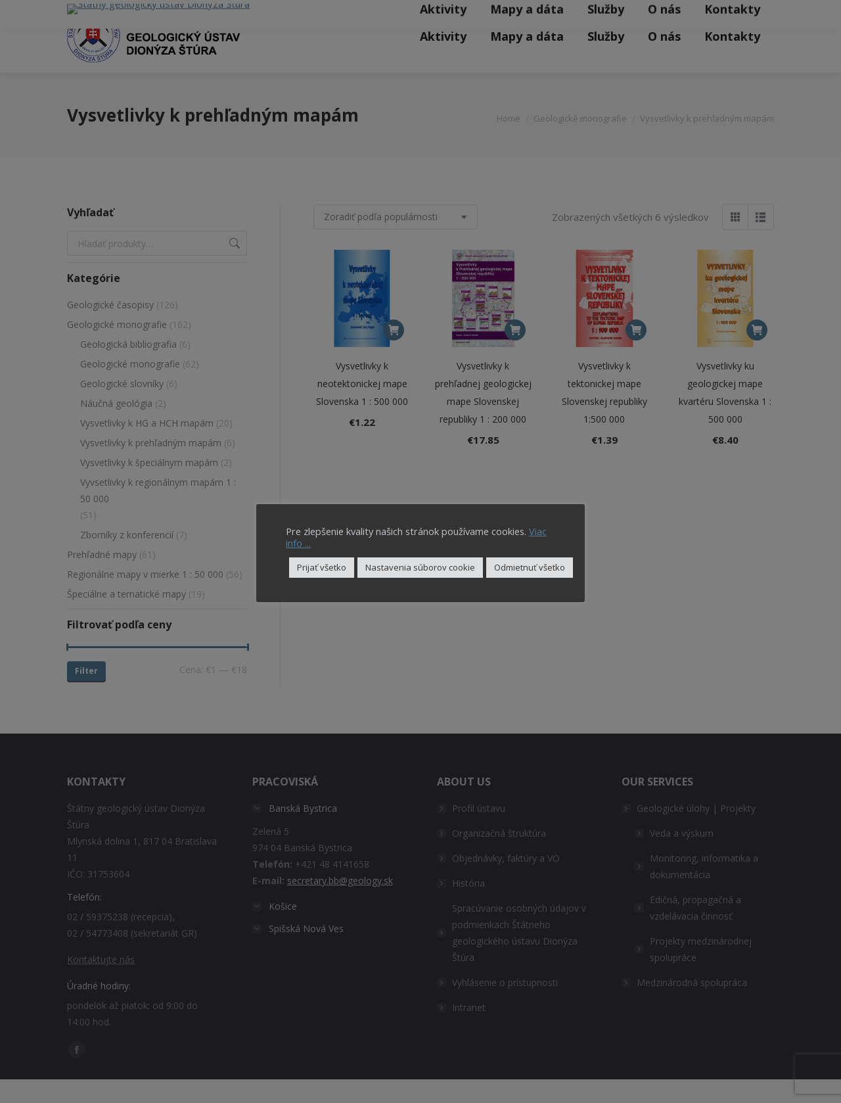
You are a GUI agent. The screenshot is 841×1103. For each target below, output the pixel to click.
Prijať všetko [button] (321, 567)
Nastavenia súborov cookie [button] (420, 567)
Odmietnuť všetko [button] (529, 567)
